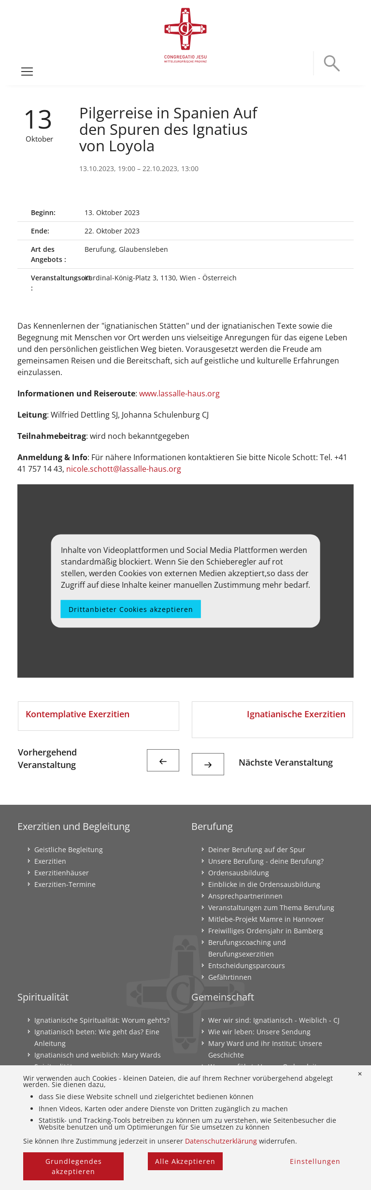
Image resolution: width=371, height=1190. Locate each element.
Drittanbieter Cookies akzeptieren (131, 608)
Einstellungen (315, 1161)
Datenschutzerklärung (221, 1141)
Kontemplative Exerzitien (77, 714)
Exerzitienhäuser (61, 872)
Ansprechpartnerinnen (245, 895)
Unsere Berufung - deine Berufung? (266, 861)
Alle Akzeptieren (185, 1161)
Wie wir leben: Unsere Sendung (259, 1031)
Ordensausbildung (238, 872)
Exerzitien (50, 861)
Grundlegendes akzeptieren (73, 1166)
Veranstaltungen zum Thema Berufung (271, 907)
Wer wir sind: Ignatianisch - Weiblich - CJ (274, 1020)
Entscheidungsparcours (246, 965)
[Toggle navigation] (27, 71)
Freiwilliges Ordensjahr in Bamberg (265, 930)
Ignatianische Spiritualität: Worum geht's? (102, 1020)
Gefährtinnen (230, 977)
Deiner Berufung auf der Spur (256, 849)
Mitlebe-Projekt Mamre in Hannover (266, 919)
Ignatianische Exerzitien (296, 714)
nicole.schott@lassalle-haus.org (123, 469)
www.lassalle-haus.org (179, 393)
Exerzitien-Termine (65, 884)
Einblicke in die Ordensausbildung (264, 884)
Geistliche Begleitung (68, 849)
